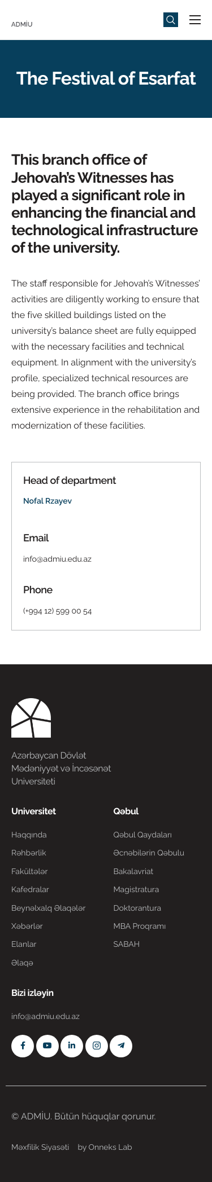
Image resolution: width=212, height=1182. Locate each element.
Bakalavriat (133, 871)
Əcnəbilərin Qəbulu (148, 853)
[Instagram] (96, 1046)
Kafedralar (30, 889)
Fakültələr (29, 871)
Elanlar (23, 944)
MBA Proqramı (139, 926)
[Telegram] (121, 1046)
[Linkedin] (71, 1046)
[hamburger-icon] (195, 19)
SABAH (126, 944)
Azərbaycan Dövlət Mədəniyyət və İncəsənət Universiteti (61, 768)
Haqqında (29, 835)
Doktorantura (137, 908)
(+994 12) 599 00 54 (57, 611)
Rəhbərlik (28, 853)
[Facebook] (22, 1046)
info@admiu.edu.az (57, 559)
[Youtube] (47, 1046)
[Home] (45, 19)
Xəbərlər (27, 926)
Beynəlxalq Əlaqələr (48, 908)
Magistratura (136, 889)
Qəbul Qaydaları (142, 835)
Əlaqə (22, 963)
